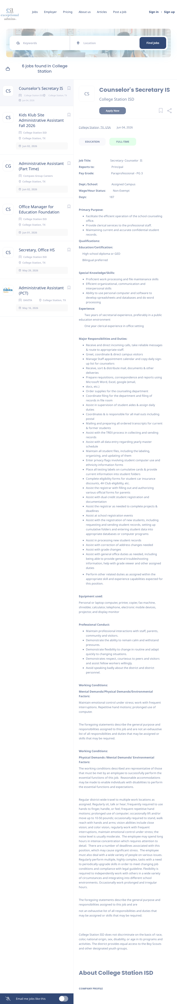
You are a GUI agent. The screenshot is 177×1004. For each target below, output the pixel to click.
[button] (169, 111)
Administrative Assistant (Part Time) (41, 177)
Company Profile (91, 988)
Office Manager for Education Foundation (39, 220)
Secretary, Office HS (37, 261)
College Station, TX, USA (95, 127)
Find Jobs (152, 43)
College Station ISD (116, 99)
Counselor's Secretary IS (41, 88)
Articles (102, 12)
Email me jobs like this (31, 999)
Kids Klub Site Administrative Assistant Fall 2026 (41, 131)
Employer (50, 12)
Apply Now (112, 110)
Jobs (35, 12)
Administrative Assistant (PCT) (41, 301)
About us (85, 12)
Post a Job (119, 12)
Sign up (169, 12)
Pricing (67, 12)
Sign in (154, 12)
